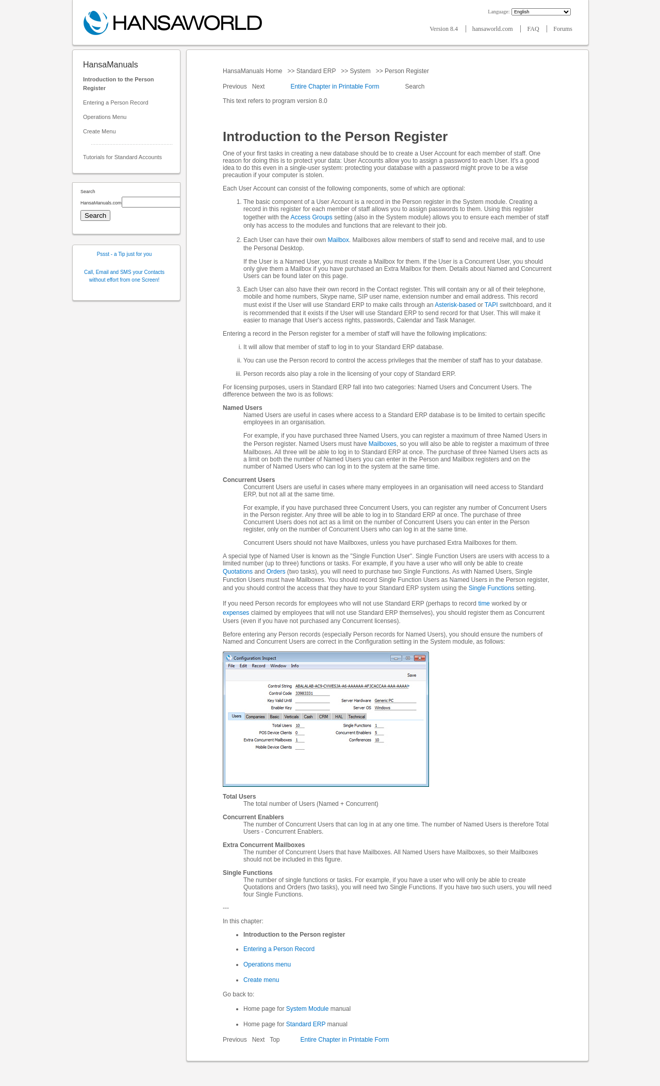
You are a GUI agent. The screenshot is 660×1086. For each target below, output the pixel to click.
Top (274, 1039)
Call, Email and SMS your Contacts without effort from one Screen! (124, 276)
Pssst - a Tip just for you (124, 254)
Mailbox (338, 240)
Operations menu (267, 964)
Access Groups (311, 217)
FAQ (533, 28)
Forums (562, 28)
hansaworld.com (493, 28)
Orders (276, 571)
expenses (236, 612)
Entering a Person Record (115, 102)
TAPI (491, 304)
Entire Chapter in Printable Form (334, 86)
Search (414, 86)
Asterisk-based (455, 304)
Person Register (407, 71)
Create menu (261, 980)
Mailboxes (383, 443)
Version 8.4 (444, 28)
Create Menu (99, 131)
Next (259, 86)
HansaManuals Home (253, 71)
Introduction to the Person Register (118, 83)
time (484, 603)
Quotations (238, 571)
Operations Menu (104, 117)
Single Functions (492, 588)
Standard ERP (315, 71)
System (360, 71)
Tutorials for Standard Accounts (122, 157)
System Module (307, 1008)
